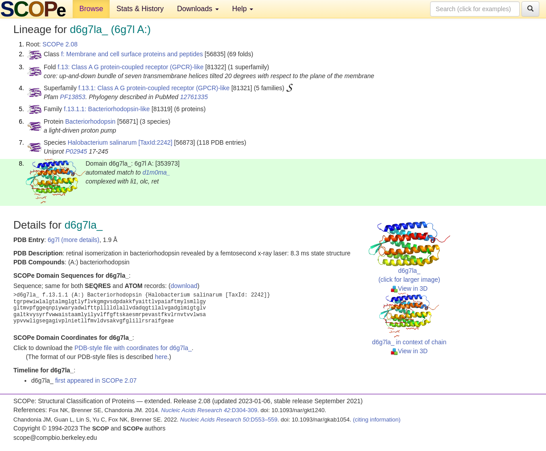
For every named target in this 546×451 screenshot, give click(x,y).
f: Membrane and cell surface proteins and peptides (132, 54)
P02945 (76, 151)
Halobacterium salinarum (102, 142)
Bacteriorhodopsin (90, 121)
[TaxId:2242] (155, 142)
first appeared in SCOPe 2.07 (96, 380)
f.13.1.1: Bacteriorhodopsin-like (107, 109)
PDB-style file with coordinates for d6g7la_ (133, 347)
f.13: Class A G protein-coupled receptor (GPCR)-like (130, 67)
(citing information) (377, 419)
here (161, 356)
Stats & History (140, 9)
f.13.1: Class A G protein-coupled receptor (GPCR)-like (154, 88)
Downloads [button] (198, 9)
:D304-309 (209, 410)
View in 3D (409, 288)
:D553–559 (229, 419)
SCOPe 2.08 (60, 44)
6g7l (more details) (73, 239)
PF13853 (73, 96)
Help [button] (242, 9)
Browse (91, 9)
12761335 (194, 96)
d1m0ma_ (156, 172)
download (184, 285)
